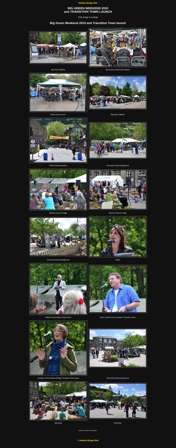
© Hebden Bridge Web (88, 440)
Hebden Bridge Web (87, 3)
